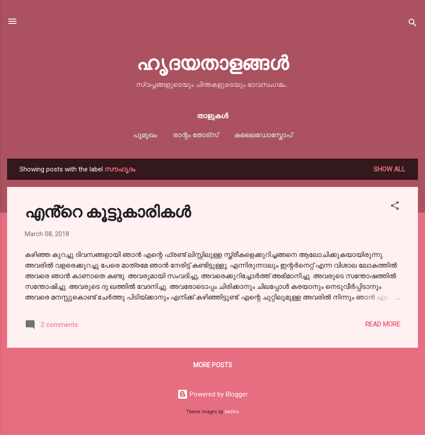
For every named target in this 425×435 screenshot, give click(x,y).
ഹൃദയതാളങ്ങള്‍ (212, 62)
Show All (390, 169)
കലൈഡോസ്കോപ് (263, 135)
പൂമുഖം (145, 135)
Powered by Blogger (212, 394)
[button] (395, 207)
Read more (382, 324)
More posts (212, 365)
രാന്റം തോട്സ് (195, 135)
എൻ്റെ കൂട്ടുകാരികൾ (108, 210)
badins (232, 412)
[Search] (412, 24)
